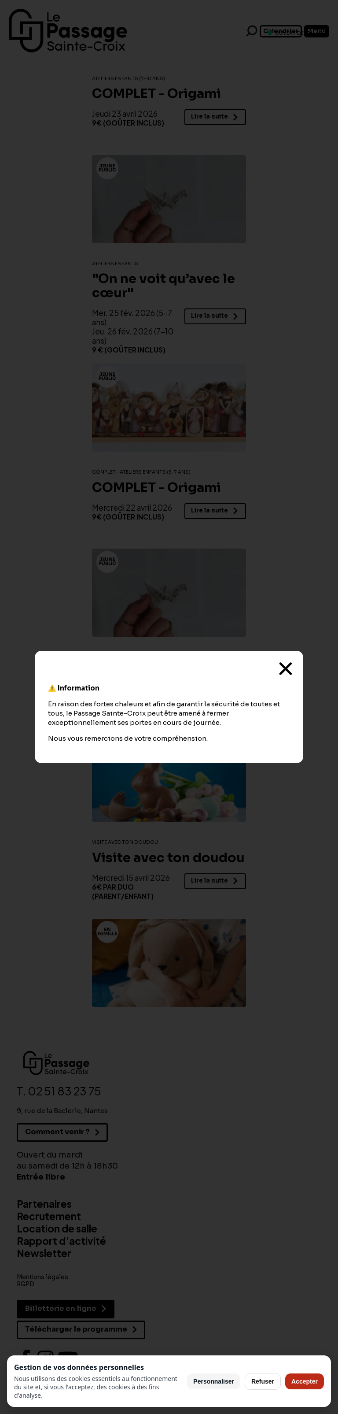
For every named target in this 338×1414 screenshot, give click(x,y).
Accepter (304, 1381)
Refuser (262, 1381)
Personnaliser (213, 1381)
